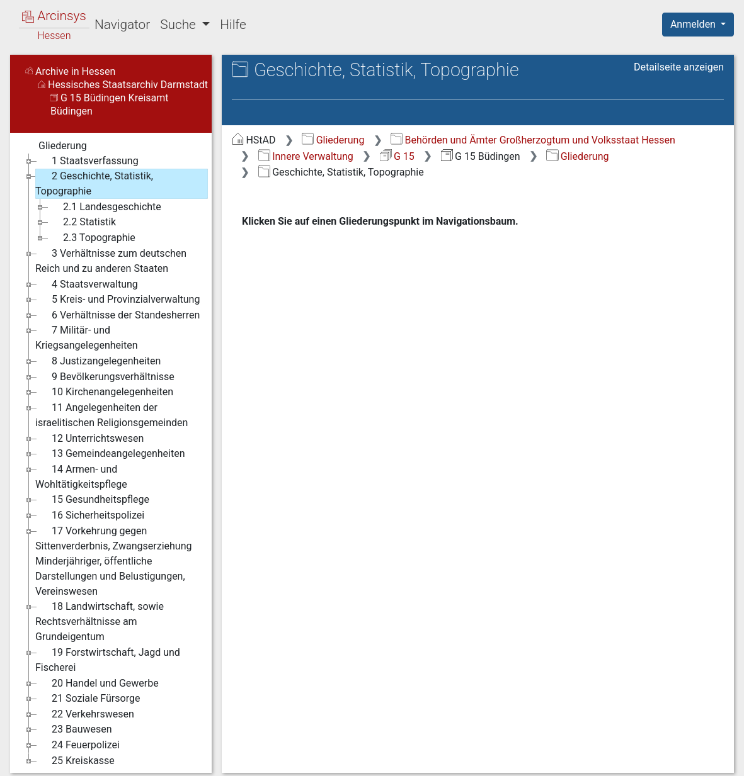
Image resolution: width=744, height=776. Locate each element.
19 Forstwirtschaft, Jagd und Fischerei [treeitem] (107, 659)
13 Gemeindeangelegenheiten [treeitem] (110, 453)
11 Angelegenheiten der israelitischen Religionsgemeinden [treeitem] (111, 414)
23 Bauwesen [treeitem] (73, 729)
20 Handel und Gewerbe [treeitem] (97, 683)
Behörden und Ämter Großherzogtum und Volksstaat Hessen (533, 140)
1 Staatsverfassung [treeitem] (87, 161)
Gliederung (333, 140)
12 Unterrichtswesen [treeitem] (89, 438)
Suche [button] (179, 24)
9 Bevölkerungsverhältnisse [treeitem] (105, 377)
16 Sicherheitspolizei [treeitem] (89, 515)
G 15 (397, 156)
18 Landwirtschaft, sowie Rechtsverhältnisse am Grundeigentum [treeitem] (99, 621)
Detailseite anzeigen (679, 67)
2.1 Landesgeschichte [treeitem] (104, 207)
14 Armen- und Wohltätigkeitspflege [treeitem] (81, 476)
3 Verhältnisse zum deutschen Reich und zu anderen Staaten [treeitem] (110, 260)
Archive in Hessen (70, 71)
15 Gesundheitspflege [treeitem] (92, 499)
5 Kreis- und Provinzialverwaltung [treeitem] (117, 299)
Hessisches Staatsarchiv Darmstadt (123, 85)
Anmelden (694, 24)
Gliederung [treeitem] (54, 146)
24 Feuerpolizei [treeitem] (77, 745)
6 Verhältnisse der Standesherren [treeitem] (117, 315)
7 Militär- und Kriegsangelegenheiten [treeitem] (86, 337)
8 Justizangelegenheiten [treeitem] (98, 361)
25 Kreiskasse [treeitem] (75, 760)
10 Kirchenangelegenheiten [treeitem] (104, 392)
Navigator (122, 24)
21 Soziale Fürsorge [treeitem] (87, 698)
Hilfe (233, 24)
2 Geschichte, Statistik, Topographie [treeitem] (94, 183)
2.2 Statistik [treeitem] (81, 222)
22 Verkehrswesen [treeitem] (84, 714)
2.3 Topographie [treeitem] (91, 237)
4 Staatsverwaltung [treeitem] (86, 284)
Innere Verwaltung (305, 156)
